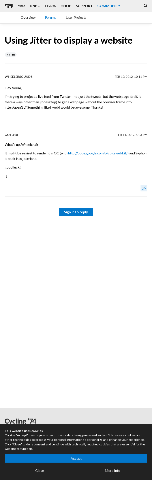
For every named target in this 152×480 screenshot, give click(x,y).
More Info (112, 470)
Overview (28, 17)
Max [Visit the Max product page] (21, 6)
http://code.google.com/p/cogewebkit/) (98, 153)
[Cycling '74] (9, 6)
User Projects (76, 17)
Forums (50, 17)
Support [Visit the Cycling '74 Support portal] (84, 6)
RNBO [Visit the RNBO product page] (35, 6)
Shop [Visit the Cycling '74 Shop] (66, 6)
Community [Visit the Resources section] (108, 6)
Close (39, 470)
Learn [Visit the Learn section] (50, 6)
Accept (76, 458)
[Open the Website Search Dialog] (145, 6)
